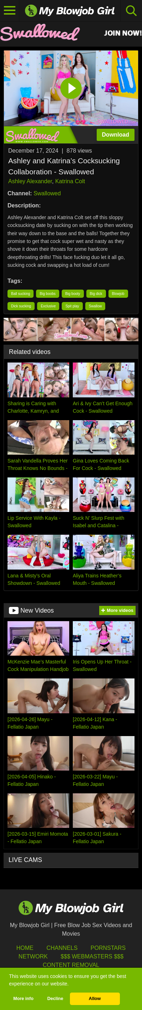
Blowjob (118, 294)
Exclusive (48, 306)
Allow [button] (95, 998)
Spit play (72, 306)
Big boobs (47, 294)
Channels (61, 948)
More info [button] (23, 998)
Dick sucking (21, 306)
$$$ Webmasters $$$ (92, 956)
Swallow (95, 306)
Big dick (96, 294)
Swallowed (47, 193)
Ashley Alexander (30, 181)
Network (33, 956)
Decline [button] (55, 998)
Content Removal (71, 965)
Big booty (72, 294)
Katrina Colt (70, 181)
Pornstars (108, 948)
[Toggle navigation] (9, 10)
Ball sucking (20, 294)
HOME (25, 948)
